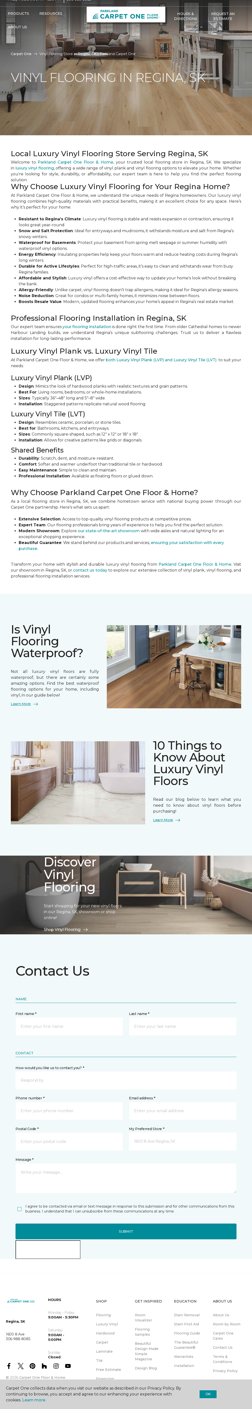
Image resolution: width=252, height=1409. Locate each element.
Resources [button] (50, 23)
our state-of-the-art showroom (109, 531)
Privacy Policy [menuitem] (225, 1371)
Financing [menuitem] (105, 1379)
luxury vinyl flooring (35, 168)
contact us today (90, 570)
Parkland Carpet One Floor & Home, (76, 162)
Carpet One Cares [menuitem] (223, 1336)
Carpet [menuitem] (102, 1342)
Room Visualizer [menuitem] (143, 1317)
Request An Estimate (223, 25)
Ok (208, 1394)
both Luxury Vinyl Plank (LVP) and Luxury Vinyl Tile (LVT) (161, 360)
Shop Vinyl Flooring (66, 930)
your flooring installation (87, 326)
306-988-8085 (78, 9)
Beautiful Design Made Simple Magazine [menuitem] (146, 1351)
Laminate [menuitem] (104, 1351)
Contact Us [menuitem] (223, 1347)
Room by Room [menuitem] (226, 1324)
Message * (24, 1159)
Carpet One (21, 54)
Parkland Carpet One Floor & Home (194, 564)
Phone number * (30, 1098)
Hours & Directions (185, 25)
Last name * (139, 1013)
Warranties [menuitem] (183, 1356)
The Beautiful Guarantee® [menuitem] (186, 1345)
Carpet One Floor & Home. (42, 1377)
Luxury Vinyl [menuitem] (107, 1324)
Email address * (142, 1098)
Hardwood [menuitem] (105, 1333)
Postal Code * (27, 1129)
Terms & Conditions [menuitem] (222, 1359)
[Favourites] (177, 39)
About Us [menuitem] (221, 1315)
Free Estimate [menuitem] (108, 1369)
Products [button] (18, 23)
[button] (171, 39)
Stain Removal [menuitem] (187, 1315)
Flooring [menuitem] (103, 1315)
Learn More (25, 704)
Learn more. (34, 1400)
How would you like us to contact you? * (50, 1068)
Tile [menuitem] (99, 1360)
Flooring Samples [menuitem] (142, 1332)
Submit (126, 1231)
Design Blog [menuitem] (146, 1368)
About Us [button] (17, 36)
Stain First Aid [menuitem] (186, 1324)
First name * (26, 1013)
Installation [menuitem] (184, 1366)
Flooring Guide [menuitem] (187, 1333)
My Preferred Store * (146, 1129)
